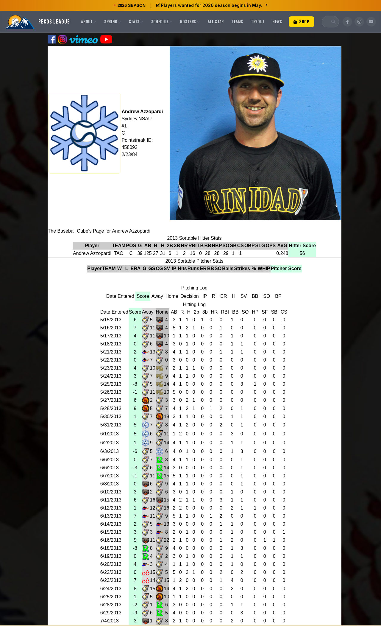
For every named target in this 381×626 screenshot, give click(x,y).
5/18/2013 (110, 343)
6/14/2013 (110, 524)
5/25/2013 (110, 384)
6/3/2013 (109, 451)
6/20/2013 (110, 564)
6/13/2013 (110, 515)
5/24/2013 (110, 376)
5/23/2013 (110, 367)
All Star (216, 21)
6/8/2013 (109, 483)
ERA (136, 268)
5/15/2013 (110, 319)
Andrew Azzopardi (142, 111)
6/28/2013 (110, 604)
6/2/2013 (109, 442)
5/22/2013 (110, 359)
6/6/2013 (109, 459)
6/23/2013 (110, 580)
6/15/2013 (110, 532)
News (277, 21)
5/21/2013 (110, 351)
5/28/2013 (110, 408)
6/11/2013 (110, 499)
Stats (136, 21)
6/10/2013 (110, 491)
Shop (301, 21)
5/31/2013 (110, 424)
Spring (112, 21)
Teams (237, 21)
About (88, 21)
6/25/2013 (110, 596)
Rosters (190, 21)
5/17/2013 (110, 335)
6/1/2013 (109, 433)
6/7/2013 (109, 475)
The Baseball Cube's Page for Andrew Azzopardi (99, 230)
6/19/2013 (110, 556)
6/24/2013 (110, 588)
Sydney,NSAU (136, 118)
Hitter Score (302, 245)
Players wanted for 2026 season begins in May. (212, 5)
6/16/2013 (110, 540)
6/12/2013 (110, 507)
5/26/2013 (110, 392)
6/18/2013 (110, 548)
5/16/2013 (110, 327)
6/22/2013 (110, 572)
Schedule (162, 21)
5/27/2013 (110, 400)
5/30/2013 (110, 416)
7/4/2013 (109, 620)
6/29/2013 (110, 612)
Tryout (258, 21)
